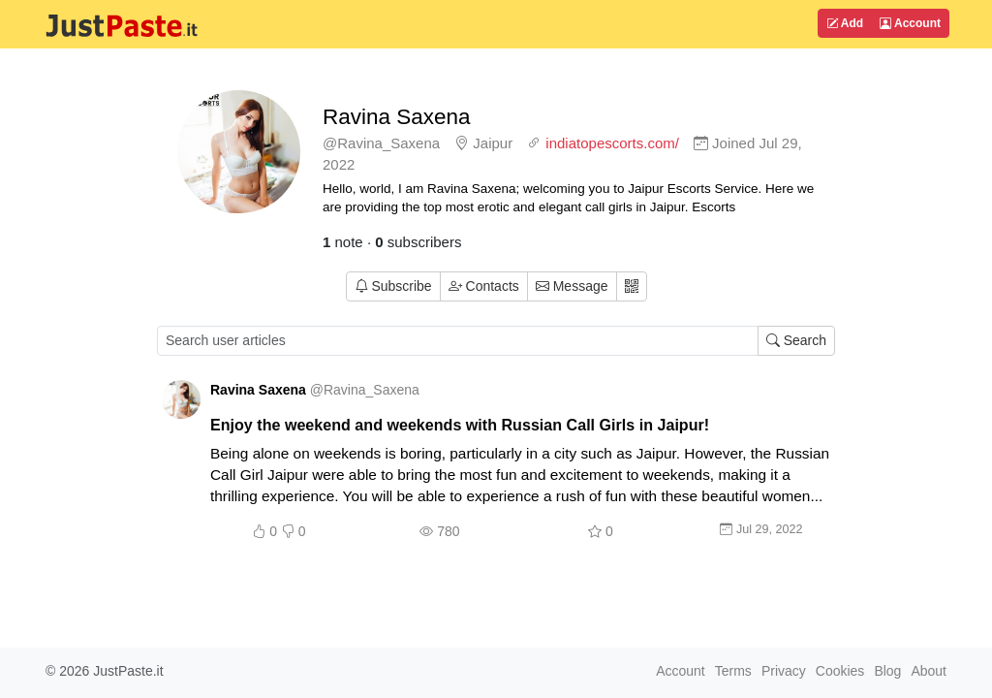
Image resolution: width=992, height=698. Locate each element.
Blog (887, 671)
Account (910, 23)
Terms (733, 671)
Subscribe (393, 286)
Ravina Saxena (397, 117)
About (928, 671)
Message (572, 286)
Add (844, 23)
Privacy (783, 671)
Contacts (484, 286)
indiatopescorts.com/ (612, 143)
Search (796, 340)
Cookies (840, 671)
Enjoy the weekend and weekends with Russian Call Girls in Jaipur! (459, 424)
